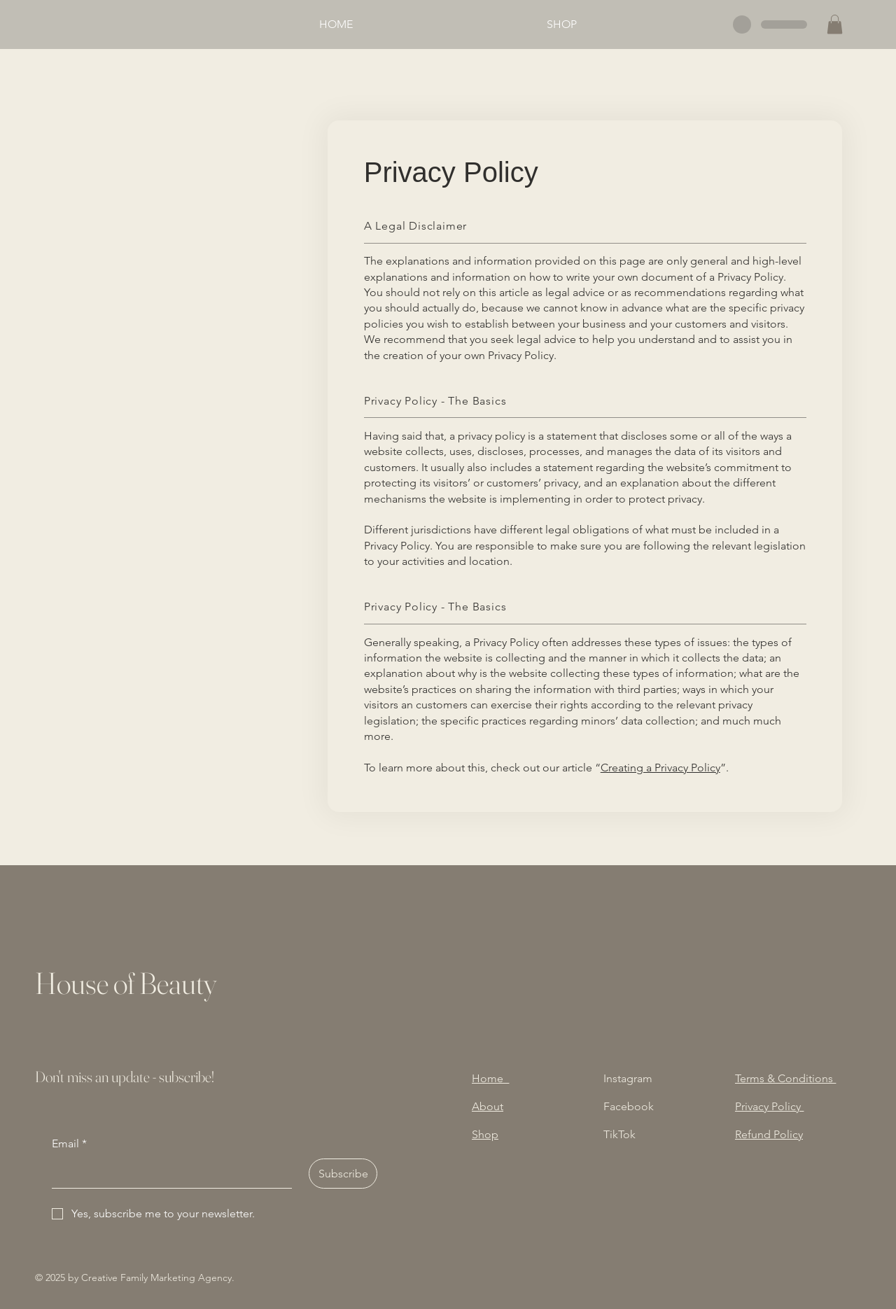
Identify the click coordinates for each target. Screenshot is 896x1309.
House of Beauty (125, 983)
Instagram (627, 1078)
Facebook (628, 1106)
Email (69, 1144)
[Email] (168, 1173)
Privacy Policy (769, 1106)
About (487, 1106)
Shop (485, 1134)
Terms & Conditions (785, 1078)
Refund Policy (769, 1134)
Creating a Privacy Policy (660, 767)
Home (490, 1078)
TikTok (619, 1134)
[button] (835, 24)
